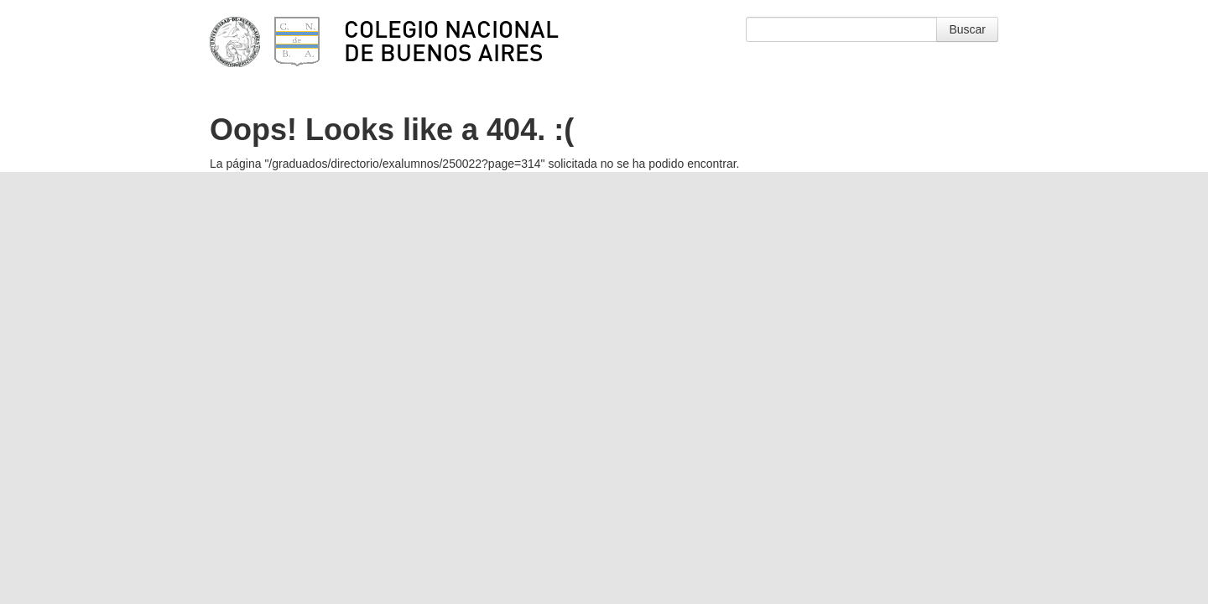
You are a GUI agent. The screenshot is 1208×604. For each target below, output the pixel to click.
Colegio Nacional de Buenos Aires (451, 40)
